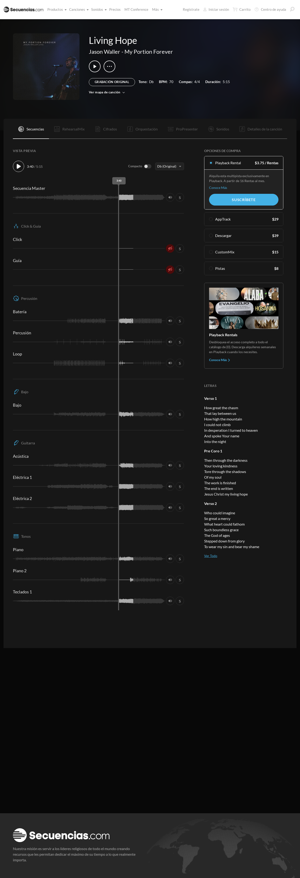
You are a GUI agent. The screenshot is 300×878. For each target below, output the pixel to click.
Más (156, 9)
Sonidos (98, 9)
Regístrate (191, 9)
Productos (56, 9)
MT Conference (136, 9)
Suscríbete (244, 199)
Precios (115, 9)
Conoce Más (218, 188)
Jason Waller (104, 51)
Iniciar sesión (216, 9)
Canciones (78, 9)
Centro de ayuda (270, 9)
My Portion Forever (148, 51)
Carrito (242, 9)
